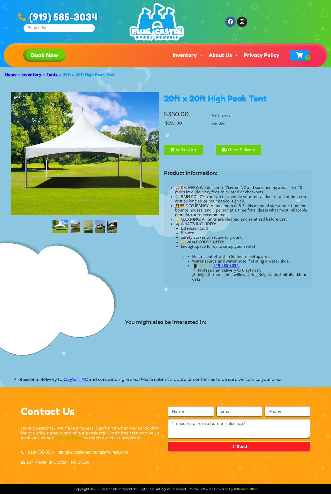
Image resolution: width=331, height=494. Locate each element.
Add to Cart (183, 149)
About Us (224, 55)
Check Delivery (238, 149)
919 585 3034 (226, 265)
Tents (52, 74)
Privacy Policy (261, 55)
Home (11, 74)
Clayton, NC (75, 379)
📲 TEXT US (202, 265)
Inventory (188, 55)
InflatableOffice (246, 489)
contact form (68, 437)
